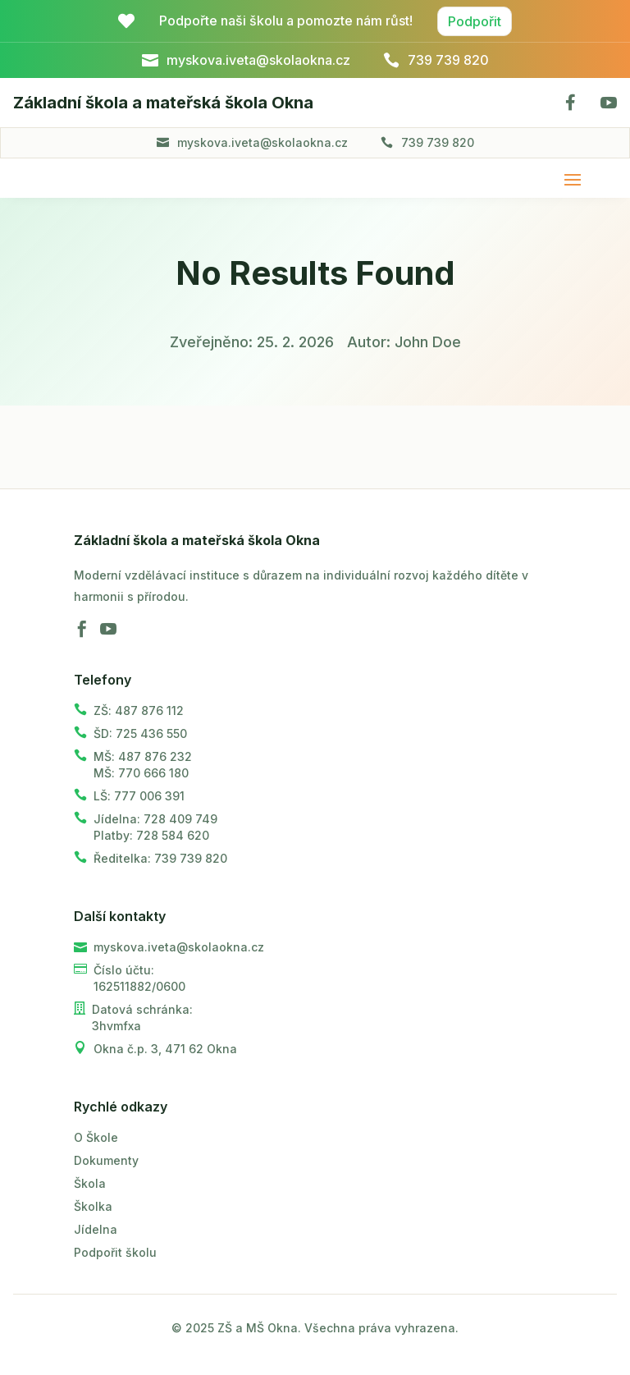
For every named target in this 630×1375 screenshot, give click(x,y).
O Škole (96, 1137)
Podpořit (474, 21)
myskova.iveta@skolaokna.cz (262, 142)
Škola (90, 1183)
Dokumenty (106, 1160)
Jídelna (95, 1229)
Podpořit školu (115, 1252)
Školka (93, 1206)
